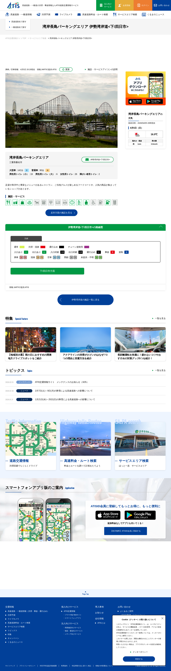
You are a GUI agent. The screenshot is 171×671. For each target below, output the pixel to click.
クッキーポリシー (140, 652)
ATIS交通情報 (69, 611)
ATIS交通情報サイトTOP (15, 38)
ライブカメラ (63, 14)
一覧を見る (160, 318)
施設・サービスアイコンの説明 (103, 69)
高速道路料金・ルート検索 (92, 14)
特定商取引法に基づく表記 (81, 666)
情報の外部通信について (104, 666)
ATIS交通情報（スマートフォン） (133, 615)
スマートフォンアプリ (73, 618)
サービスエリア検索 (125, 14)
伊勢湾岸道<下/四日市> (97, 160)
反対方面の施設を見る (61, 213)
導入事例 (99, 607)
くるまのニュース (153, 14)
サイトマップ (10, 666)
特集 (9, 634)
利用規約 (64, 666)
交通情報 (9, 607)
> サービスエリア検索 (37, 38)
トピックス (12, 630)
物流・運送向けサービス (74, 631)
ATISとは (101, 623)
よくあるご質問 (126, 611)
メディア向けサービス (73, 634)
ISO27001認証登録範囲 (48, 666)
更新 (66, 69)
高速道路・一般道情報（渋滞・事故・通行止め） (28, 611)
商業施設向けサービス (73, 628)
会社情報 (99, 618)
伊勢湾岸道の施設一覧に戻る (85, 300)
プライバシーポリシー (27, 666)
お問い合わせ (124, 607)
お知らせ (99, 613)
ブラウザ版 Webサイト (73, 615)
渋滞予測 (43, 14)
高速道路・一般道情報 (18, 14)
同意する (139, 659)
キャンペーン (13, 638)
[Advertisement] (85, 51)
